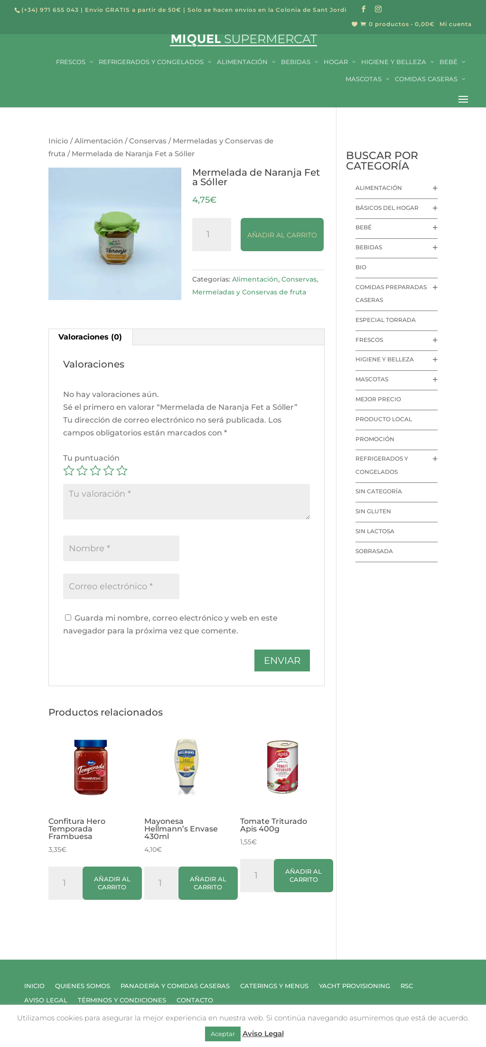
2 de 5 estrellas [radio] (82, 470)
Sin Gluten (373, 511)
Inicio (58, 141)
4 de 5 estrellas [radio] (108, 470)
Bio (360, 267)
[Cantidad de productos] (211, 234)
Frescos (369, 339)
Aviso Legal (45, 1000)
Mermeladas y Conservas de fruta (249, 292)
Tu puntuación (91, 457)
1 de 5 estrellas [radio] (69, 470)
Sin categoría (378, 491)
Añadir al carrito (282, 235)
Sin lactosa (374, 531)
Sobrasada (374, 551)
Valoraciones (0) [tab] (90, 336)
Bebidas (368, 247)
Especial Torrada (385, 319)
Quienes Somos (82, 986)
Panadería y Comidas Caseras (175, 986)
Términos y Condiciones (122, 1000)
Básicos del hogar (387, 207)
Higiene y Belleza (384, 359)
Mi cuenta (455, 24)
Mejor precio (378, 399)
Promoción (374, 439)
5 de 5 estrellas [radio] (122, 470)
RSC (407, 986)
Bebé (363, 227)
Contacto (195, 1000)
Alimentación (99, 141)
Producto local (383, 419)
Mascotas (371, 379)
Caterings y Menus (274, 986)
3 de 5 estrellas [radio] (95, 470)
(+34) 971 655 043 (50, 9)
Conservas (148, 141)
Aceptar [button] (223, 1034)
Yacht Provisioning (354, 986)
